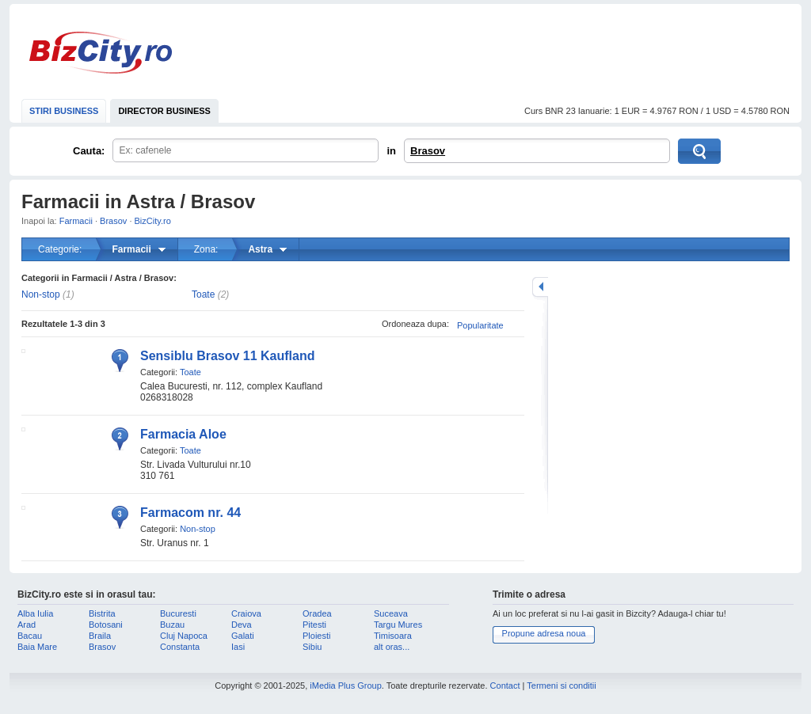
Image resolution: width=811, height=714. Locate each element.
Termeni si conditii (561, 685)
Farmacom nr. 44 (190, 512)
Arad (26, 624)
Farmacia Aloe (183, 434)
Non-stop (40, 294)
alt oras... (391, 646)
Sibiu (312, 646)
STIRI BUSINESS (63, 111)
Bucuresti (178, 613)
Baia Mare (37, 646)
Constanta (180, 646)
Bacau (29, 635)
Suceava (391, 613)
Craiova (246, 613)
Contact (505, 685)
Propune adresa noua (544, 633)
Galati (242, 635)
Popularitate (480, 325)
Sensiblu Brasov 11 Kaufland (227, 356)
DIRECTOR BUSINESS (164, 111)
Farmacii (76, 221)
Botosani (106, 624)
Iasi (238, 646)
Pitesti (314, 624)
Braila (100, 635)
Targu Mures (398, 624)
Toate (203, 294)
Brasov (427, 151)
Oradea (317, 613)
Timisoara (393, 635)
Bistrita (102, 613)
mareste (540, 287)
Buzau (172, 624)
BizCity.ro (100, 53)
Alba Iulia (35, 613)
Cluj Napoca (184, 635)
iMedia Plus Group (346, 685)
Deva (241, 624)
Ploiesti (316, 635)
